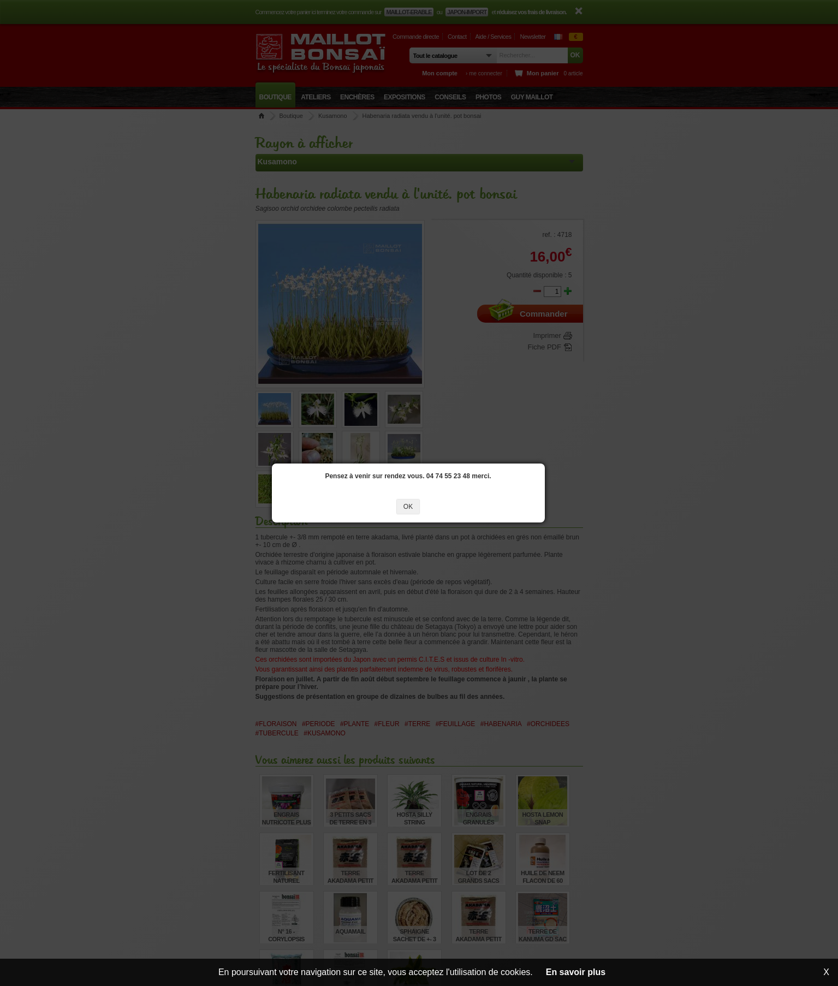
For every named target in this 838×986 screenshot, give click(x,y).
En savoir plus (575, 972)
